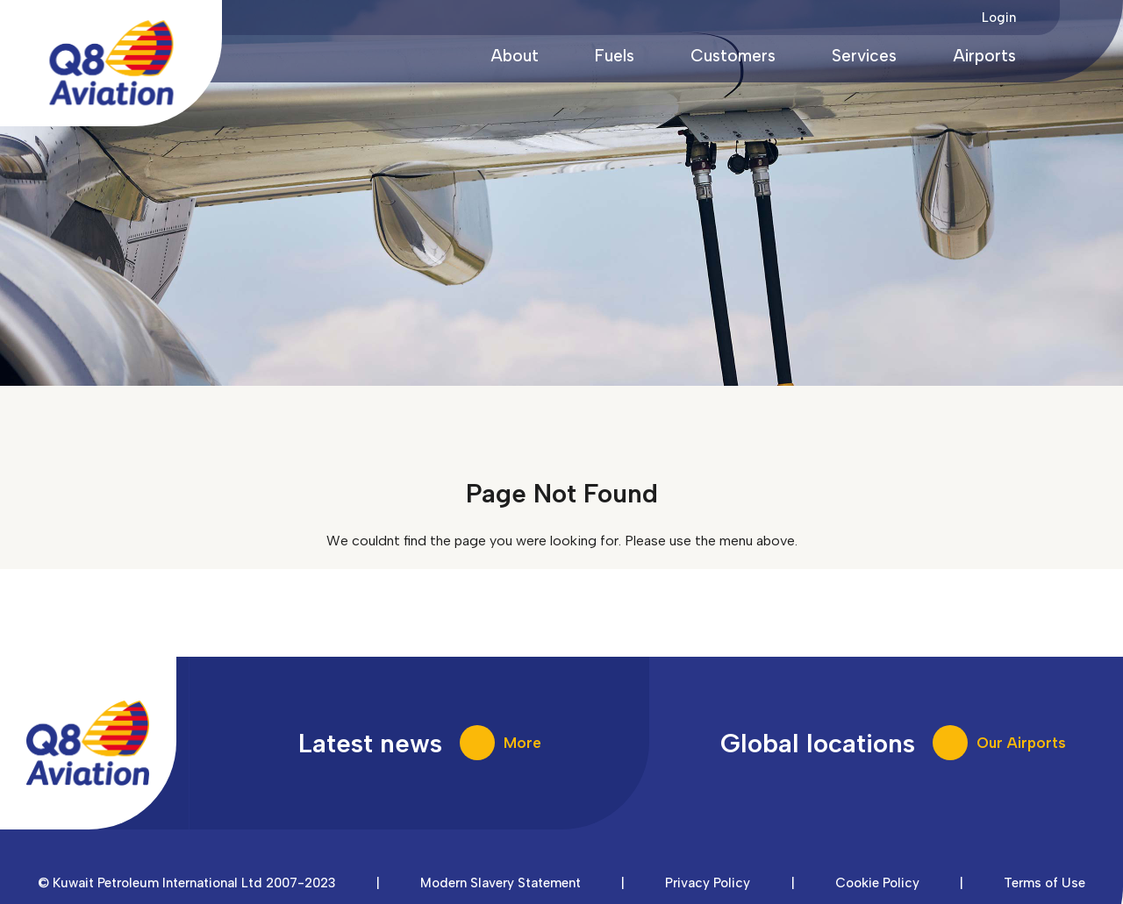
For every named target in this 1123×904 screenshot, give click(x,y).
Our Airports (1021, 742)
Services (864, 56)
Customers (733, 56)
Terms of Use (1044, 883)
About (514, 56)
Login (999, 17)
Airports (984, 56)
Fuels (614, 56)
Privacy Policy (707, 883)
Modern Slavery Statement (500, 883)
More (522, 742)
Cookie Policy (877, 883)
